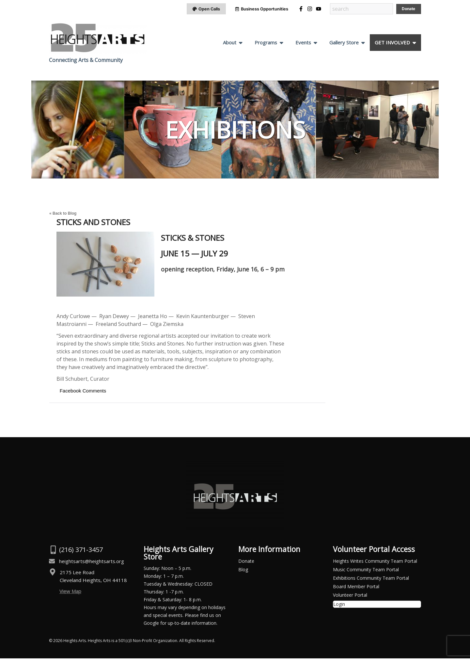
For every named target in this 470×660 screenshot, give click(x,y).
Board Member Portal (356, 588)
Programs (266, 44)
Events (303, 44)
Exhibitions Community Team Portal (371, 579)
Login (339, 606)
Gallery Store (344, 44)
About (229, 44)
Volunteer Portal (350, 596)
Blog (243, 571)
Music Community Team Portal (366, 571)
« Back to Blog (62, 215)
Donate (246, 563)
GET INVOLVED (392, 44)
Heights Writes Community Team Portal (375, 563)
